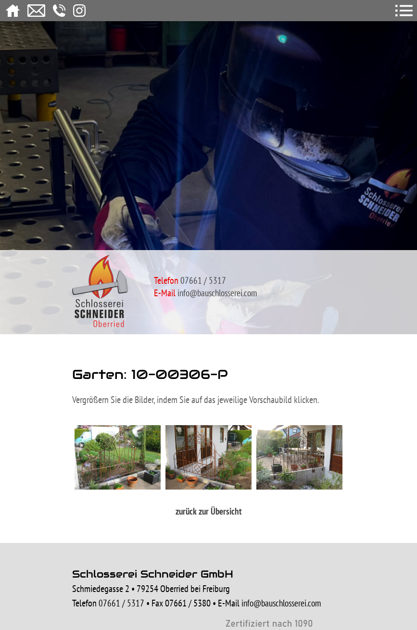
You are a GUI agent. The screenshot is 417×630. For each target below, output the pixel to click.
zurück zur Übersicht (209, 511)
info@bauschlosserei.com (217, 293)
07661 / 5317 (121, 603)
